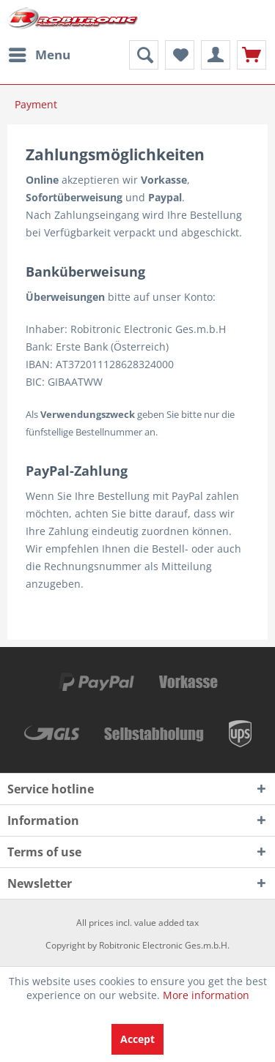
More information (206, 995)
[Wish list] (179, 55)
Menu (39, 53)
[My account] (215, 55)
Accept (137, 1039)
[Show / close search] (143, 55)
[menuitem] (39, 55)
